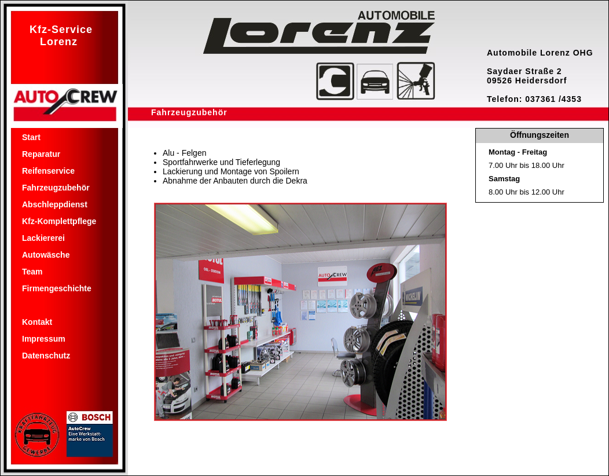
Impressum (43, 338)
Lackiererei (43, 238)
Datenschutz (46, 355)
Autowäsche (45, 254)
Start (31, 137)
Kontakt (37, 322)
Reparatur (41, 154)
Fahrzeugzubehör (56, 187)
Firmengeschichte (56, 288)
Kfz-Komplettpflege (59, 221)
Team (32, 271)
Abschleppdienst (54, 204)
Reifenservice (48, 170)
